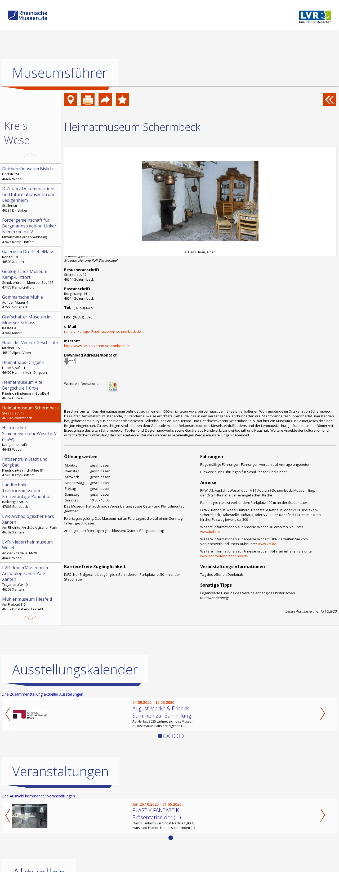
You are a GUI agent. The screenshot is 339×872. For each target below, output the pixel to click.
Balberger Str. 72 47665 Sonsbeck (31, 495)
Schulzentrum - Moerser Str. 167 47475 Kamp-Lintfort (31, 279)
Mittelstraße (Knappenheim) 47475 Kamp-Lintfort (31, 230)
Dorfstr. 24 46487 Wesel (31, 173)
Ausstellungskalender (75, 669)
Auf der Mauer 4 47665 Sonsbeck (31, 301)
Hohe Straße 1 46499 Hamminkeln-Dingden (31, 367)
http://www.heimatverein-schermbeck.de (97, 345)
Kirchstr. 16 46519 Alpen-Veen (31, 347)
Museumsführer (59, 73)
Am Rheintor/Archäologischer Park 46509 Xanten (31, 524)
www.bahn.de (211, 531)
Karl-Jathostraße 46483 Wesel (31, 438)
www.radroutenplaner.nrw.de (224, 556)
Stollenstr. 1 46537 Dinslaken (31, 199)
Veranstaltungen (60, 771)
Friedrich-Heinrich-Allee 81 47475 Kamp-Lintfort (31, 466)
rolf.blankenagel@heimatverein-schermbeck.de (102, 331)
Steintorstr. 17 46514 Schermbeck (31, 412)
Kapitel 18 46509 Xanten (31, 256)
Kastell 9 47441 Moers (31, 324)
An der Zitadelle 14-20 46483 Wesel (31, 549)
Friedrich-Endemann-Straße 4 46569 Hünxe (31, 389)
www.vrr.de (267, 543)
